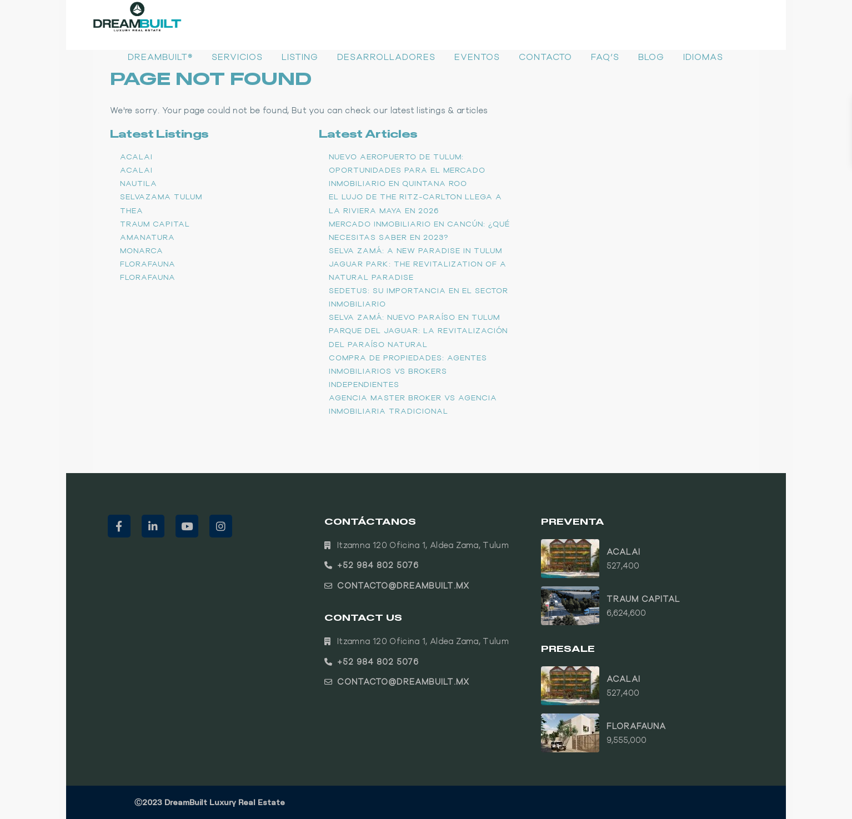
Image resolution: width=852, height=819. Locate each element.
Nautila (138, 183)
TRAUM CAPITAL (155, 223)
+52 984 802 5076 (378, 565)
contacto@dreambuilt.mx (403, 585)
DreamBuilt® (160, 57)
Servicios (237, 57)
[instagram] (220, 526)
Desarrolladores (386, 57)
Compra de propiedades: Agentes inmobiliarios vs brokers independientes (408, 371)
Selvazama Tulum (161, 196)
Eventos (477, 57)
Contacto (545, 57)
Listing (300, 57)
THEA (131, 210)
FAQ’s (605, 57)
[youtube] (187, 526)
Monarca (141, 250)
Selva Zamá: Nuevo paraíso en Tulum (414, 317)
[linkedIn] (153, 526)
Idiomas (703, 57)
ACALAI (136, 156)
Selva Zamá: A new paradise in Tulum (415, 250)
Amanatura (147, 237)
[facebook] (119, 526)
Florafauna (148, 263)
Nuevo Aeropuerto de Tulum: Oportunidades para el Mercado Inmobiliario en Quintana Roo (407, 170)
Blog (651, 57)
